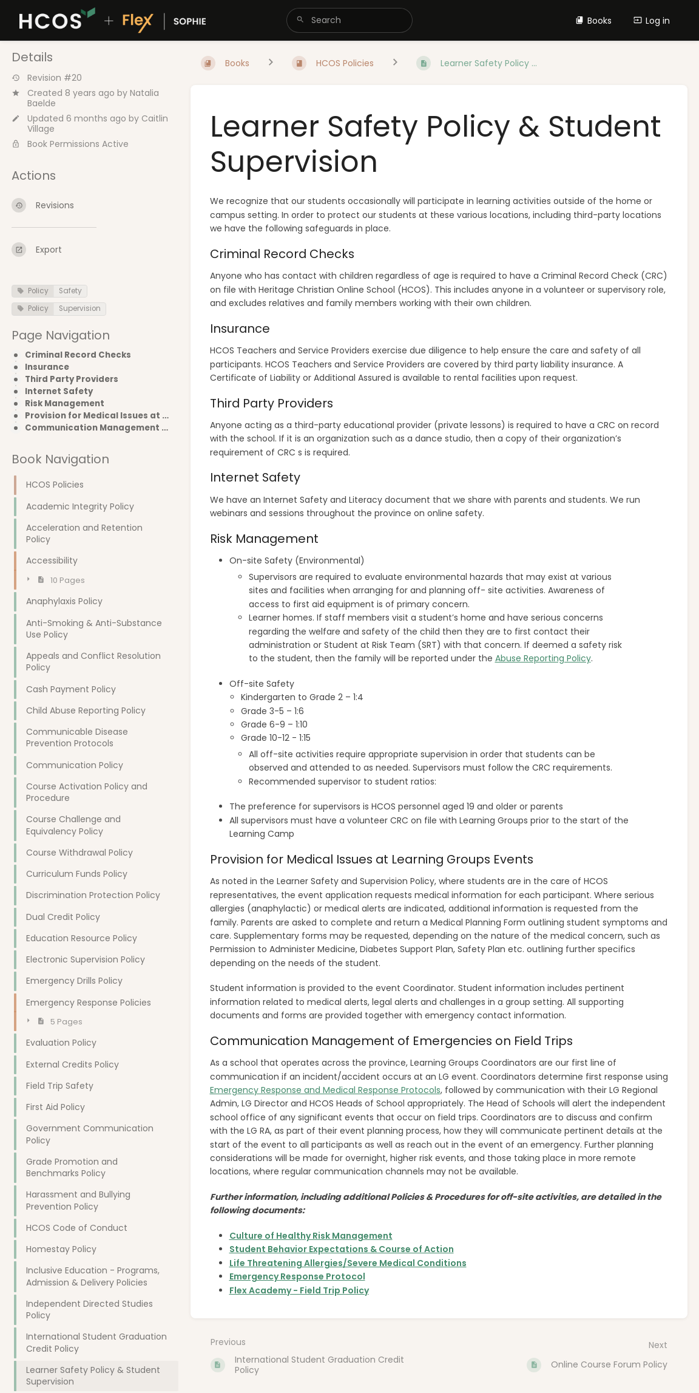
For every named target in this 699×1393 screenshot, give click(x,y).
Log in (651, 21)
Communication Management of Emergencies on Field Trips (98, 428)
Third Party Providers (71, 379)
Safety (70, 291)
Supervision (80, 308)
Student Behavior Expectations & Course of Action (341, 1249)
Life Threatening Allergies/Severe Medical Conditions (348, 1263)
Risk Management (64, 404)
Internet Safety (59, 392)
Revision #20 (47, 78)
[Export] (91, 249)
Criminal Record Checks (78, 355)
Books (593, 21)
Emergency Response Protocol (297, 1276)
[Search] (300, 20)
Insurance (47, 367)
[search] (349, 20)
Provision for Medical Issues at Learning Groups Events (98, 416)
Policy (33, 291)
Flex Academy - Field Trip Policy (299, 1290)
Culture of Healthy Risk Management (311, 1236)
